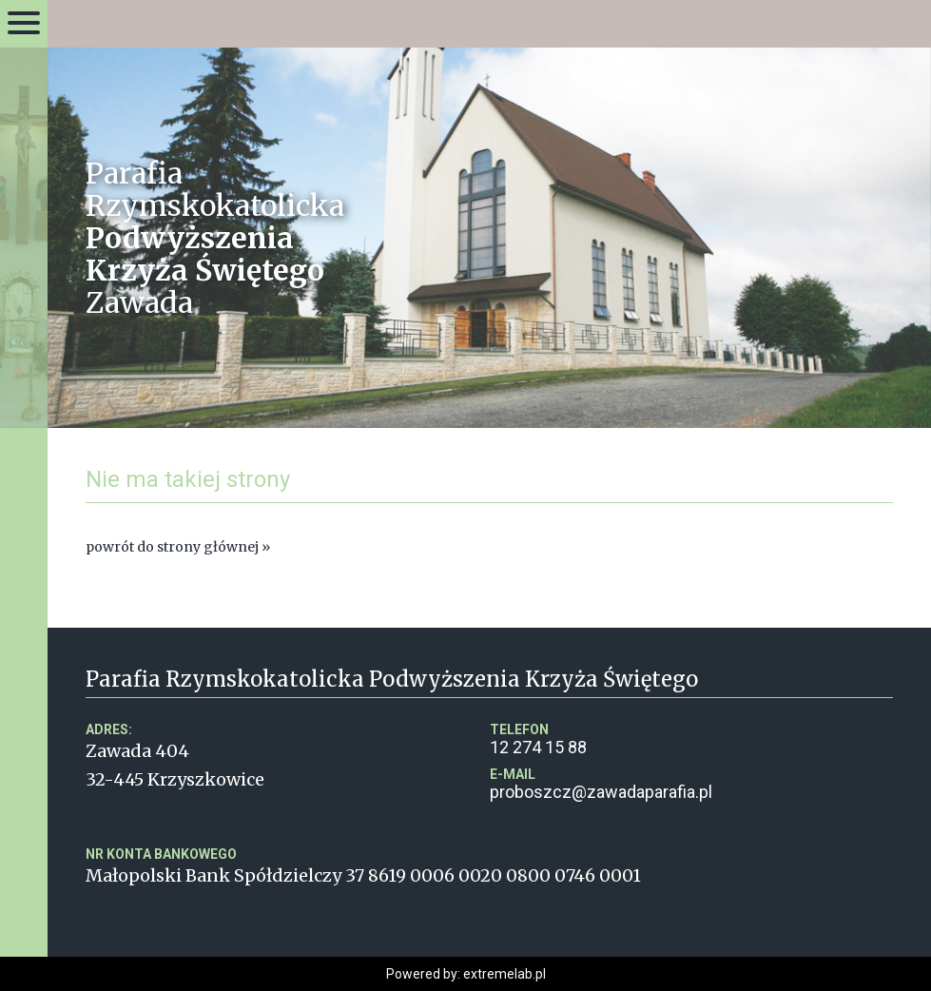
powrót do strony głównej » (178, 546)
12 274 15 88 (692, 739)
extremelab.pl (504, 973)
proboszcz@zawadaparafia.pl (692, 784)
